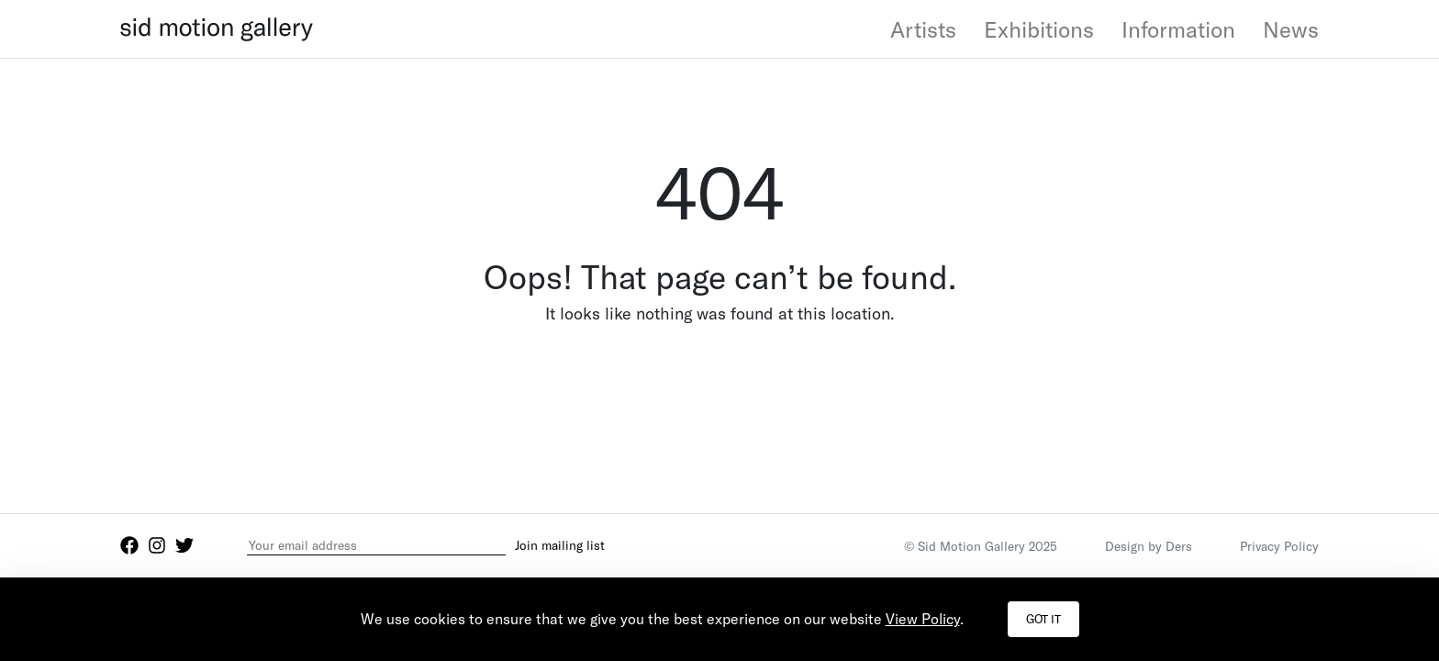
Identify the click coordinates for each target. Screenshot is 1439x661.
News (1291, 29)
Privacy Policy (1279, 546)
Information (1178, 29)
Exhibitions (1039, 29)
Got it (1043, 618)
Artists (923, 29)
